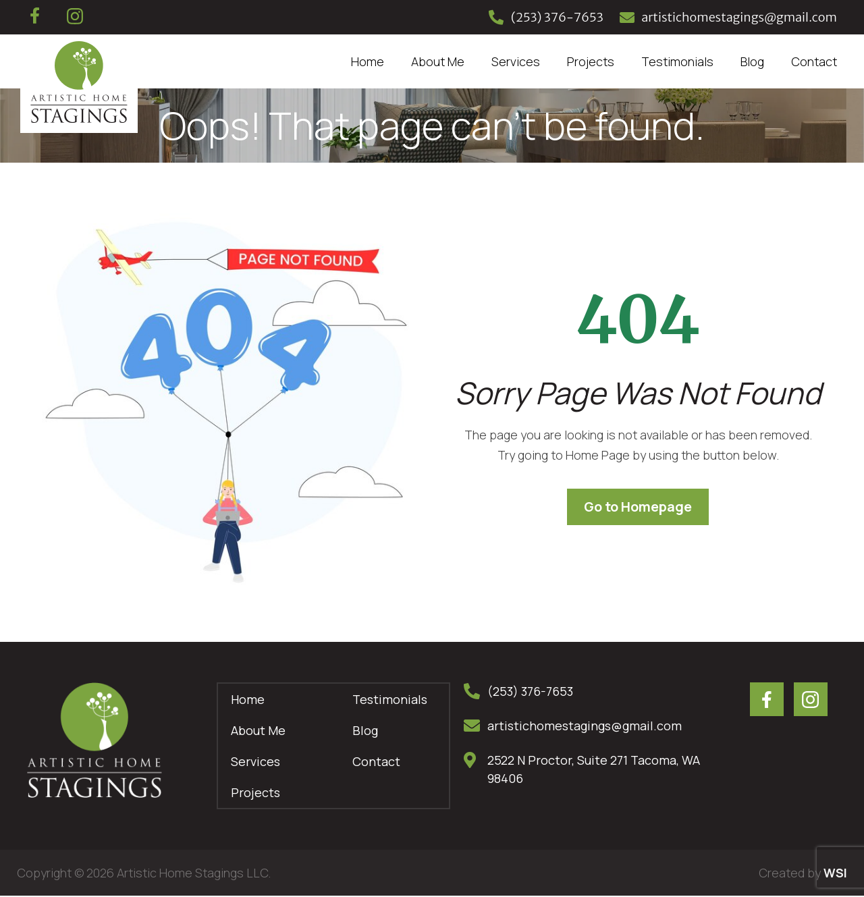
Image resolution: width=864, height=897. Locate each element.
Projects (590, 61)
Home (367, 61)
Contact (814, 61)
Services (515, 61)
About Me (437, 61)
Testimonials (677, 61)
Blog (752, 61)
